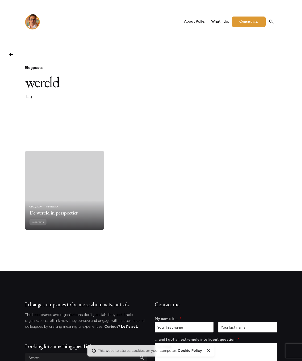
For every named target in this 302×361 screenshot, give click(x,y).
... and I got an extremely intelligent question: (197, 339)
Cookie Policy (190, 350)
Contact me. (248, 21)
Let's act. (129, 326)
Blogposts (34, 67)
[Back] (11, 54)
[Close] (208, 350)
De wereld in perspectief (53, 216)
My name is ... (168, 318)
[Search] (271, 21)
